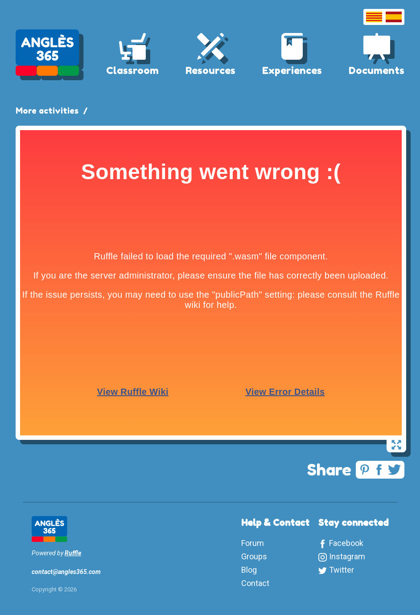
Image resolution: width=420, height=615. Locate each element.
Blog (249, 569)
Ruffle (73, 553)
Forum (252, 543)
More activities (47, 110)
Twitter (341, 569)
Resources (210, 70)
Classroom (132, 70)
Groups (254, 556)
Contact (255, 583)
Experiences (292, 70)
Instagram (347, 556)
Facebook (346, 543)
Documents (376, 70)
